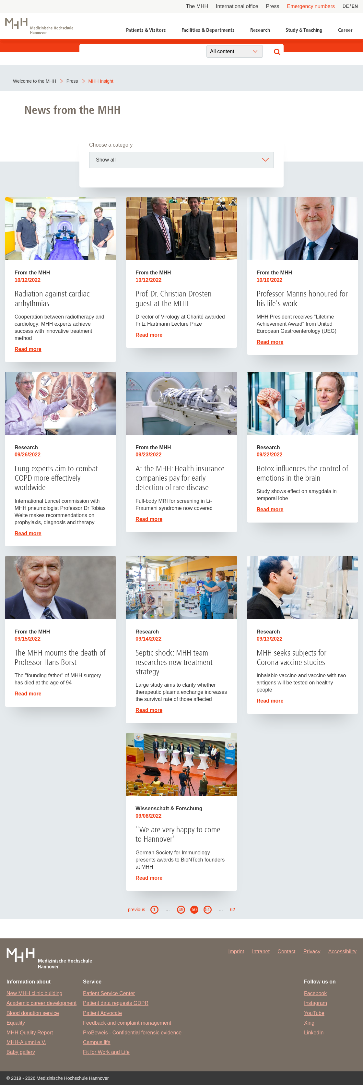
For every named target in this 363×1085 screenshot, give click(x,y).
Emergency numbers (311, 6)
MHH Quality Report (29, 1032)
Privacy (311, 951)
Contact (286, 951)
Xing (309, 1023)
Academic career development (41, 1003)
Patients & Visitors (146, 30)
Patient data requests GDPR (115, 1003)
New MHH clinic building (34, 993)
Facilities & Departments (208, 30)
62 (232, 909)
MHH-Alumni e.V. (26, 1042)
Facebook (315, 993)
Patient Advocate (102, 1013)
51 (207, 909)
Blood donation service (32, 1013)
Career (345, 30)
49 (180, 909)
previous (136, 909)
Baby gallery (20, 1052)
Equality (15, 1023)
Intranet (261, 951)
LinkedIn (314, 1032)
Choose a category (111, 145)
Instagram (315, 1003)
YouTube (314, 1013)
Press (272, 6)
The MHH (197, 6)
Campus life (96, 1042)
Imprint (236, 951)
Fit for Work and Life (106, 1052)
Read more (28, 349)
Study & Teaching (304, 30)
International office (237, 6)
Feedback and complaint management (127, 1023)
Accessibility (342, 951)
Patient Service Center (109, 993)
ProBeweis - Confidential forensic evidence (132, 1032)
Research (260, 30)
